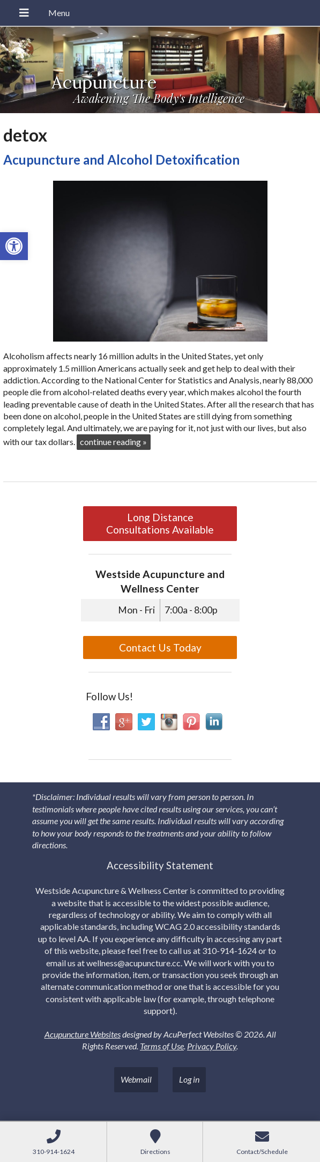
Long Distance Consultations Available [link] (160, 523)
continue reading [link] (113, 441)
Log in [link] (189, 1079)
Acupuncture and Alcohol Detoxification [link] (121, 159)
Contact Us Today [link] (160, 647)
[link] (14, 246)
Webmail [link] (136, 1079)
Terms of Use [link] (162, 1046)
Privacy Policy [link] (211, 1046)
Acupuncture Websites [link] (82, 1034)
